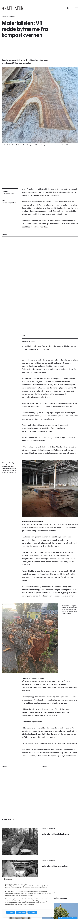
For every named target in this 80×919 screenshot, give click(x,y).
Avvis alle (10, 912)
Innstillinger (32, 912)
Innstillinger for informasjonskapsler (67, 917)
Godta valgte (21, 912)
